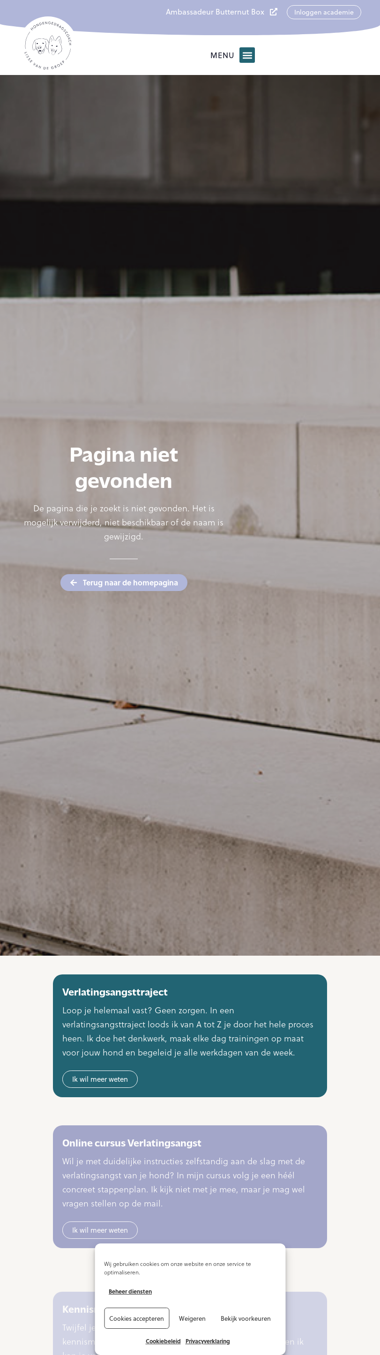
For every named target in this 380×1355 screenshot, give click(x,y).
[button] (247, 55)
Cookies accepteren (136, 1318)
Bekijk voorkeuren (246, 1318)
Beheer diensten (130, 1291)
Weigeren (192, 1318)
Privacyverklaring (208, 1341)
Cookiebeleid (163, 1341)
